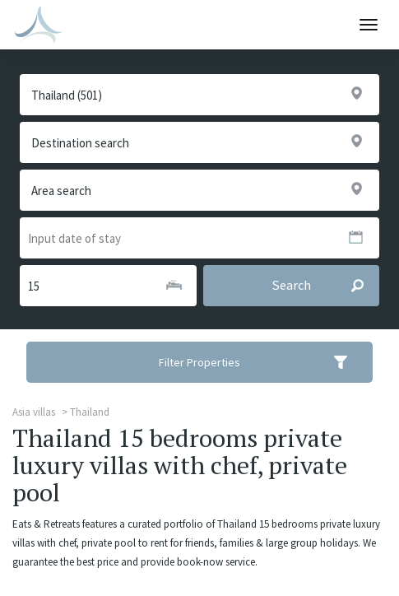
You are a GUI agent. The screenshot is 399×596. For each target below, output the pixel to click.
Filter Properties (264, 362)
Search (324, 285)
